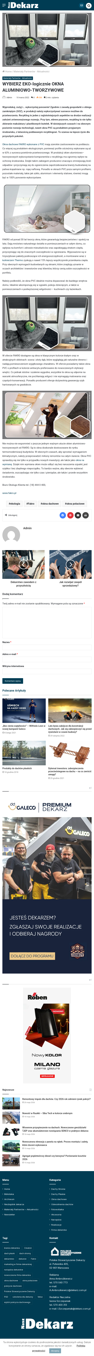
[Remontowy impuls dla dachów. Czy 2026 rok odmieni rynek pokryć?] (11, 1102)
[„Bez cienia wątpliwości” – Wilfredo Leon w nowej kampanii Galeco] (24, 709)
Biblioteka (9, 1192)
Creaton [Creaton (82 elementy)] (28, 1246)
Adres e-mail (10, 652)
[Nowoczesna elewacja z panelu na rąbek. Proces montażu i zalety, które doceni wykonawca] (11, 1145)
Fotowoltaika (57, 1208)
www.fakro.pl (9, 493)
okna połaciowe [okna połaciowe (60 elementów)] (29, 1279)
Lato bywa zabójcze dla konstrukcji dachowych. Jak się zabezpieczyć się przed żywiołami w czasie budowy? (70, 727)
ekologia (15, 503)
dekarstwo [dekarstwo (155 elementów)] (9, 1257)
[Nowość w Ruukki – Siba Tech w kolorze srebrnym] (11, 1116)
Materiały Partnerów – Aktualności (21, 1208)
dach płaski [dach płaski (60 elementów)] (9, 1252)
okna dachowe (50, 503)
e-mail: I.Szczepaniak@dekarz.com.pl (69, 1307)
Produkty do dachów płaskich (17, 767)
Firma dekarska (59, 1228)
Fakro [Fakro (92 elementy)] (33, 1257)
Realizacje (56, 1223)
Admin (9, 97)
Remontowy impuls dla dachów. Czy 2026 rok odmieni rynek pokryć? (56, 1097)
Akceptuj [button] (55, 1351)
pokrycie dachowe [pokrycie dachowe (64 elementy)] (13, 1284)
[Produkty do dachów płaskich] (24, 751)
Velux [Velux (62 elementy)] (40, 1295)
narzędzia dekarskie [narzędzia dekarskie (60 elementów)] (13, 1268)
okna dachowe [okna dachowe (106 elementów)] (11, 1279)
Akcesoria (56, 1213)
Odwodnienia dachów (62, 1203)
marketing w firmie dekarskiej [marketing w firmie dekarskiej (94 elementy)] (18, 1263)
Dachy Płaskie (58, 1192)
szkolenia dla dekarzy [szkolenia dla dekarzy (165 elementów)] (23, 1295)
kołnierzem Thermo (12, 260)
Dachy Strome (58, 1187)
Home (7, 71)
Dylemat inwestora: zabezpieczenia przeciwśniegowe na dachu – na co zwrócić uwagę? (69, 770)
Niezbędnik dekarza (14, 1203)
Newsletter (9, 1213)
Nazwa (6, 640)
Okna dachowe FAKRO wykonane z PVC (23, 144)
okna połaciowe (75, 503)
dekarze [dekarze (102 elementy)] (22, 1257)
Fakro (31, 503)
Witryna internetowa (13, 664)
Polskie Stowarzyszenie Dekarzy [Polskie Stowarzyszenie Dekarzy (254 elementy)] (19, 1290)
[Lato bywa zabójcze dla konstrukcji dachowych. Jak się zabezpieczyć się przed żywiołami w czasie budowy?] (70, 709)
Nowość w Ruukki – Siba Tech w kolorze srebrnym (47, 1112)
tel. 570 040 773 (58, 1281)
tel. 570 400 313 (58, 1303)
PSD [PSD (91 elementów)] (6, 1295)
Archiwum (9, 1197)
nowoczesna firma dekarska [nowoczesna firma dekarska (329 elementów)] (17, 1273)
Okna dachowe (59, 1197)
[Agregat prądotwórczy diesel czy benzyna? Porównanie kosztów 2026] (11, 1159)
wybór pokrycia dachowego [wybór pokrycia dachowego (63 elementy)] (17, 1301)
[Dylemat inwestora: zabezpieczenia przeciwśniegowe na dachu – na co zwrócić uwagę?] (70, 751)
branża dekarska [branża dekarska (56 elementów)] (12, 1246)
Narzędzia (56, 1218)
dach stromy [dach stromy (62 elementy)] (25, 1252)
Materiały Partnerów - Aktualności (31, 71)
